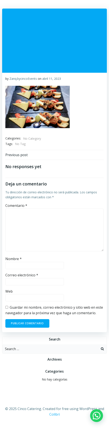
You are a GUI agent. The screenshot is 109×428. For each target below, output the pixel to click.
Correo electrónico (21, 275)
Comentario (16, 205)
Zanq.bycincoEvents (23, 79)
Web (9, 291)
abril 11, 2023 (51, 79)
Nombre (13, 258)
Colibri (54, 414)
